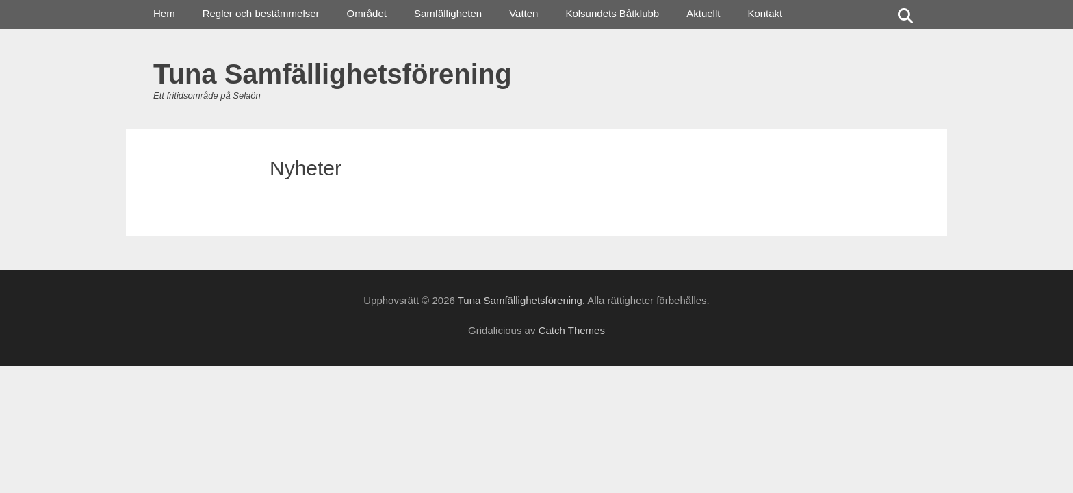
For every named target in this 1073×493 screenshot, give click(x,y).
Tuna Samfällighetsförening (332, 74)
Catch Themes (572, 330)
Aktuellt (703, 13)
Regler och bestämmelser (261, 13)
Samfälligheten (448, 13)
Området (367, 13)
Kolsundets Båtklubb (612, 13)
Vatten (523, 13)
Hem (164, 13)
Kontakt (764, 13)
